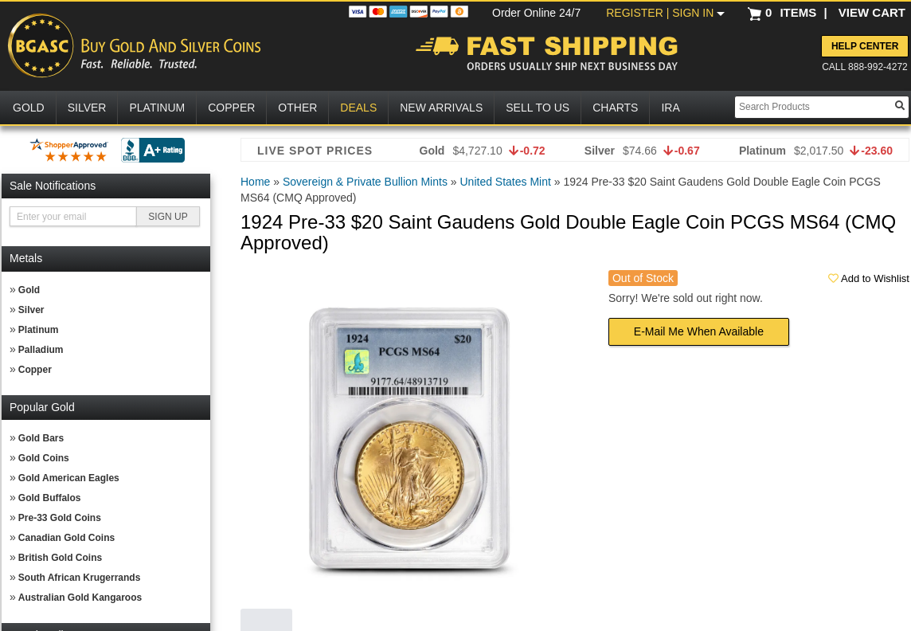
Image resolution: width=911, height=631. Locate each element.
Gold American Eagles (68, 478)
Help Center (864, 46)
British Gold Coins (60, 557)
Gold (29, 290)
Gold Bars (41, 438)
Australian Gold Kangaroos (80, 597)
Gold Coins (43, 458)
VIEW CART (872, 12)
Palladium (41, 349)
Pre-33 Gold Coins (59, 517)
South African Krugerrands (79, 577)
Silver (31, 310)
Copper (35, 369)
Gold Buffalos (49, 498)
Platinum (38, 329)
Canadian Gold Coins (66, 537)
